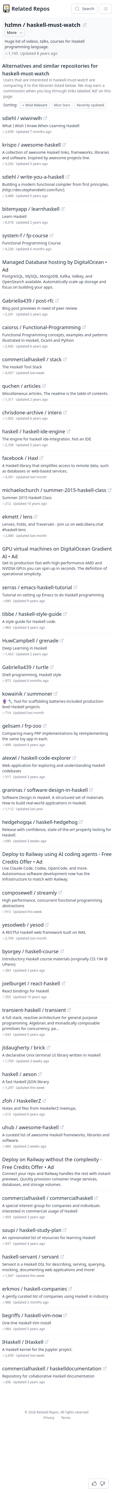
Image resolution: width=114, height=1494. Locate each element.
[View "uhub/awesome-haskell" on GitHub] (62, 1127)
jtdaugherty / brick (23, 1047)
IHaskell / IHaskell (22, 1342)
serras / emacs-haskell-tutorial (37, 587)
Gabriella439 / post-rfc (28, 300)
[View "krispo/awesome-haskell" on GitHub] (64, 145)
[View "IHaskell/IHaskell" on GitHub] (46, 1342)
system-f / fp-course (25, 235)
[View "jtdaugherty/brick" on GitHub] (48, 1047)
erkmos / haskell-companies (34, 1288)
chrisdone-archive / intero (32, 412)
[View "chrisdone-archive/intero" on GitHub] (65, 412)
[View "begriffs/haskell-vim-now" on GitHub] (65, 1315)
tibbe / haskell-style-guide (32, 614)
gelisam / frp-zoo (21, 725)
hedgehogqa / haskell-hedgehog (40, 822)
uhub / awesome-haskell (30, 1127)
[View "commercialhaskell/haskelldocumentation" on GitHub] (104, 1368)
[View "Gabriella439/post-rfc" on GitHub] (57, 300)
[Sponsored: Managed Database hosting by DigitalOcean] (57, 274)
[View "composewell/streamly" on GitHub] (60, 892)
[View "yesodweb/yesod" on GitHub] (47, 925)
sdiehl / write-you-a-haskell (33, 176)
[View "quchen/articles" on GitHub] (44, 386)
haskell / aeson (19, 1074)
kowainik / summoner (27, 693)
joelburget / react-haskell (31, 983)
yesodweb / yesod (23, 924)
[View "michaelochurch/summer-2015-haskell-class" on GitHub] (109, 490)
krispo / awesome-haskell (31, 144)
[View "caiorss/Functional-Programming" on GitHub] (84, 327)
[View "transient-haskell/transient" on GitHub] (69, 1010)
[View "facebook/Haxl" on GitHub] (41, 458)
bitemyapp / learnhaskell (30, 209)
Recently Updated (90, 105)
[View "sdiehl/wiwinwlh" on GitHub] (45, 118)
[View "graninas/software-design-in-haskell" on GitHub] (91, 790)
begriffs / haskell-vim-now (32, 1315)
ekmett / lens (17, 516)
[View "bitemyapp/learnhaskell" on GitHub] (63, 209)
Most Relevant (34, 105)
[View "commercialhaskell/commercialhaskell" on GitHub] (96, 1198)
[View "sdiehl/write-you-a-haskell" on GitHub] (67, 177)
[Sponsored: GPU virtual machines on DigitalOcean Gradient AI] (57, 561)
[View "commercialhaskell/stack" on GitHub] (65, 359)
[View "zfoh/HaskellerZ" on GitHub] (44, 1101)
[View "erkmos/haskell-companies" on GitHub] (70, 1289)
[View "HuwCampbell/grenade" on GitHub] (61, 640)
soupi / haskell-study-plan (31, 1230)
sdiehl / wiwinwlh (22, 118)
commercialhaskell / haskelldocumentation (51, 1368)
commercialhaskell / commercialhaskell (47, 1198)
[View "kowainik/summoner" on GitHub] (55, 693)
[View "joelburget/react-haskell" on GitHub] (63, 983)
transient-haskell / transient (34, 1010)
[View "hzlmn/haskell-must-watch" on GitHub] (84, 25)
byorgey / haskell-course (30, 951)
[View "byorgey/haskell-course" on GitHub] (62, 951)
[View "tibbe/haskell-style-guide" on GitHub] (65, 614)
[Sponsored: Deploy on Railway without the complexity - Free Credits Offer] (57, 1171)
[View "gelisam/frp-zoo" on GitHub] (44, 726)
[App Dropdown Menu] (106, 9)
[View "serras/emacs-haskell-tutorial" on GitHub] (75, 587)
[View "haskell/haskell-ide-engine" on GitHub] (68, 431)
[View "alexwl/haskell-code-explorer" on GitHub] (74, 758)
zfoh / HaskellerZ (21, 1100)
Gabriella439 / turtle (25, 667)
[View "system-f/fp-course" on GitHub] (51, 235)
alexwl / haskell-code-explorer (36, 758)
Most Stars (62, 105)
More (15, 32)
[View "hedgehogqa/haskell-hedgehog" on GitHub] (81, 822)
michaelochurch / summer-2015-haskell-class (54, 490)
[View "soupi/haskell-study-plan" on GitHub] (64, 1230)
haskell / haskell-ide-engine (33, 431)
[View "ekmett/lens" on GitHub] (35, 516)
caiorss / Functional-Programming (41, 327)
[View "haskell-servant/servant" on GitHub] (62, 1256)
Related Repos (31, 8)
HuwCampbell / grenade (30, 640)
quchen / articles (21, 386)
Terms (66, 1417)
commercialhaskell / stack (32, 359)
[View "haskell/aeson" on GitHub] (40, 1074)
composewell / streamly (29, 892)
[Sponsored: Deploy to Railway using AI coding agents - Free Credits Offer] (57, 866)
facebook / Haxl (20, 458)
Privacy (49, 1417)
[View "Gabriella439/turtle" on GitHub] (52, 667)
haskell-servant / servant (30, 1256)
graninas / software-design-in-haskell (45, 790)
